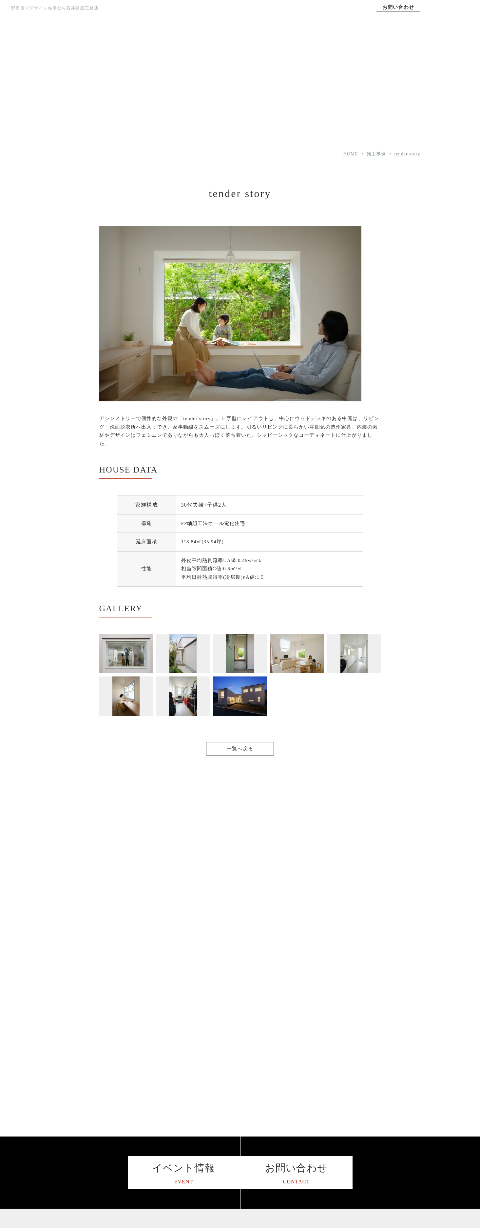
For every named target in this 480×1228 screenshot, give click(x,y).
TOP (150, 39)
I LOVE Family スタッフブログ (383, 1070)
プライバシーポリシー (373, 1096)
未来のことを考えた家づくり (300, 1135)
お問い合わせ (398, 7)
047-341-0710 (102, 1095)
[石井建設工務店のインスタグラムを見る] (63, 1135)
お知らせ (359, 1109)
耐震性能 (279, 1044)
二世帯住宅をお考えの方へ (298, 1109)
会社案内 (395, 39)
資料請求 (359, 1135)
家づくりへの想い (199, 39)
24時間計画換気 (286, 1070)
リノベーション (286, 1160)
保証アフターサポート (212, 1083)
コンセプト (248, 39)
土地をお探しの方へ (291, 1174)
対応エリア (201, 1096)
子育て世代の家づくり (293, 1122)
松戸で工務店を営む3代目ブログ (384, 1057)
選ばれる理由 (297, 39)
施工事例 (346, 39)
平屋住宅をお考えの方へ (295, 1096)
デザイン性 (281, 1057)
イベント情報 (364, 1122)
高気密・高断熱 (286, 1031)
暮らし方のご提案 (288, 1148)
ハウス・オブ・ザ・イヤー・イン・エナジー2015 (222, 1138)
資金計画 (279, 1083)
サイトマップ (364, 1083)
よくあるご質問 (205, 1154)
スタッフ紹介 (203, 1122)
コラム (357, 1044)
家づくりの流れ (205, 1070)
